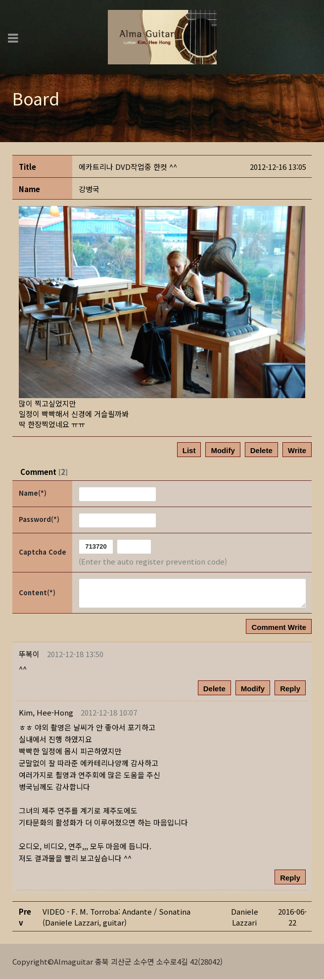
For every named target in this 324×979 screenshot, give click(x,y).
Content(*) (37, 592)
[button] (46, 712)
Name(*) (32, 493)
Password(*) (39, 519)
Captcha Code (42, 552)
